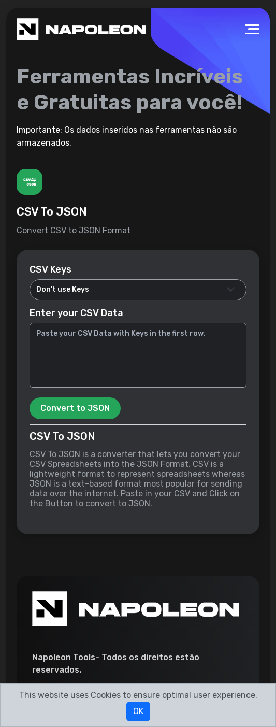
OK (138, 711)
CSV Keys (50, 269)
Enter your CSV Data (76, 313)
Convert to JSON (75, 408)
